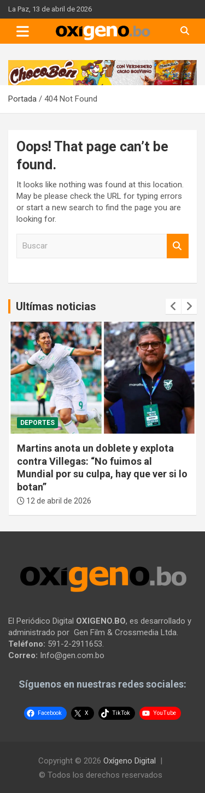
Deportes (37, 423)
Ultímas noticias (56, 306)
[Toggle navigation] (22, 31)
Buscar (178, 246)
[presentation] (173, 306)
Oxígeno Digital (129, 761)
